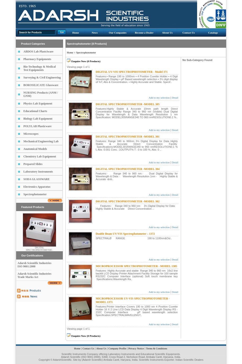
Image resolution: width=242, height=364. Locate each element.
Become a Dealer (144, 32)
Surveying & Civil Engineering (42, 77)
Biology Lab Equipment (37, 118)
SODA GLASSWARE (36, 179)
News (95, 32)
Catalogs (213, 32)
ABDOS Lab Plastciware (38, 51)
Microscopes (31, 133)
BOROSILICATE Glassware (40, 85)
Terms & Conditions (156, 348)
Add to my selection (159, 97)
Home (75, 32)
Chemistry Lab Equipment (39, 156)
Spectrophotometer (35, 194)
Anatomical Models (35, 149)
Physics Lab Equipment (37, 103)
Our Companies (118, 32)
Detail (175, 97)
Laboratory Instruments (38, 171)
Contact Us (188, 32)
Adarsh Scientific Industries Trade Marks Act (34, 275)
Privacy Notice (136, 348)
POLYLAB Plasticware (37, 126)
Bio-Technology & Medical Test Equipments (39, 68)
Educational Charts (35, 111)
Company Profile (117, 348)
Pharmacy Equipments (37, 59)
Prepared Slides (33, 164)
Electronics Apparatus (36, 186)
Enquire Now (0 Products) (85, 61)
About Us (167, 32)
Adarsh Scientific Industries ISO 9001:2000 (34, 264)
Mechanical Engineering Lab (41, 141)
